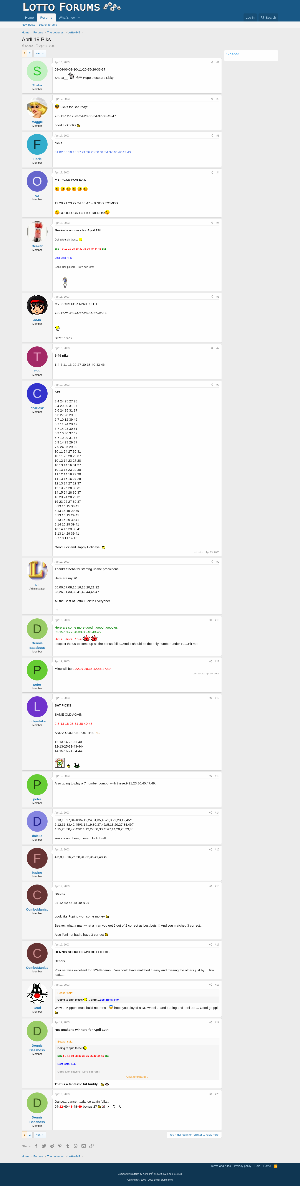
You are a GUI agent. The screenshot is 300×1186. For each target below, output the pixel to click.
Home (29, 17)
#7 (217, 348)
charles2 (37, 408)
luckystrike (37, 721)
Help (257, 1166)
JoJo (37, 320)
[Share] (212, 62)
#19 (217, 1022)
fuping (37, 872)
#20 (217, 1094)
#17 (217, 944)
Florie (37, 159)
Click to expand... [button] (137, 1076)
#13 (217, 775)
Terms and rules (221, 1166)
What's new (67, 17)
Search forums (47, 24)
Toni (37, 371)
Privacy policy (242, 1166)
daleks (37, 836)
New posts (28, 24)
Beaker (37, 246)
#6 (217, 296)
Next (38, 53)
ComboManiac (37, 909)
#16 (217, 886)
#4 (217, 172)
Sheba (29, 46)
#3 (217, 135)
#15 (217, 849)
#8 (217, 384)
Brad (37, 1008)
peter (37, 684)
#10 (217, 620)
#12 (217, 698)
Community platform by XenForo (150, 1174)
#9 (217, 561)
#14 (217, 812)
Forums (46, 17)
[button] (79, 17)
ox (37, 195)
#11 (217, 661)
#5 (217, 222)
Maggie (37, 122)
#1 (217, 62)
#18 (217, 984)
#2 (217, 98)
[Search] (268, 17)
